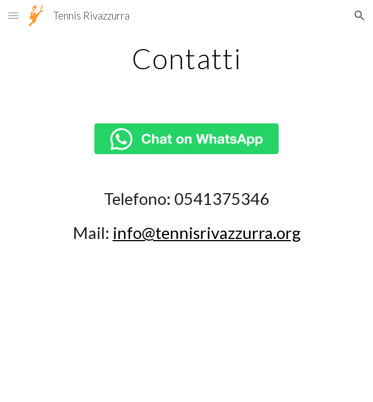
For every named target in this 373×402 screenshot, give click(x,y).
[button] (13, 15)
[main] (186, 59)
